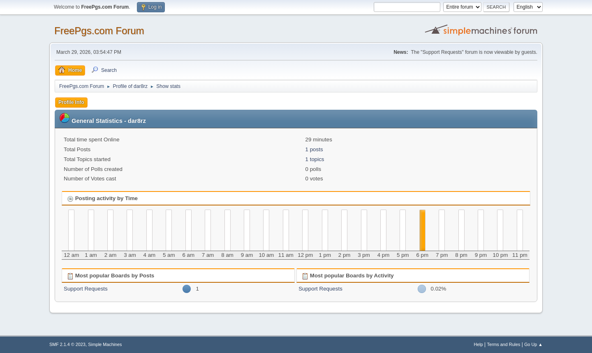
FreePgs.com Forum (99, 30)
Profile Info (71, 102)
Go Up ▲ (533, 344)
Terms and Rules (503, 344)
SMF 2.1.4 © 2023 (67, 344)
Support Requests (86, 289)
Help (478, 344)
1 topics (314, 159)
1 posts (314, 149)
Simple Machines (105, 344)
